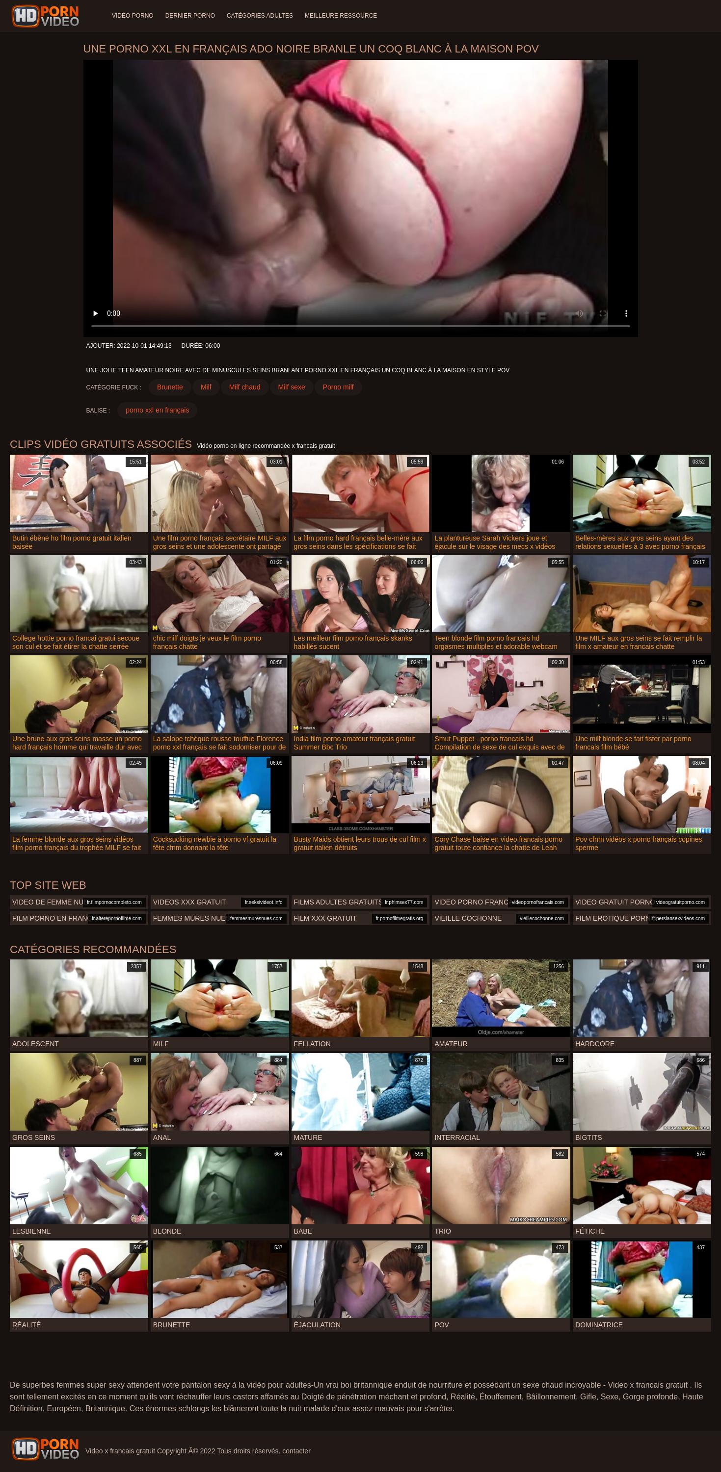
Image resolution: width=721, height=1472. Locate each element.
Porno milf (338, 387)
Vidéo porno (133, 15)
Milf (206, 387)
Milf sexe (291, 387)
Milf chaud (245, 387)
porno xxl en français (157, 410)
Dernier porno (190, 15)
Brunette (170, 387)
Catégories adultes (260, 15)
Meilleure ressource (341, 15)
